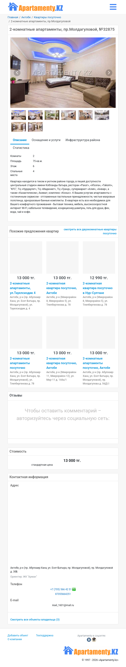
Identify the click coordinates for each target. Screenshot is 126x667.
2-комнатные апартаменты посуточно (20, 363)
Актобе (26, 17)
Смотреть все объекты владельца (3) (35, 619)
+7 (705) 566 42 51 (61, 589)
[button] (48, 428)
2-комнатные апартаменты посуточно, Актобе (96, 363)
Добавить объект (18, 635)
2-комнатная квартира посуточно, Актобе (61, 288)
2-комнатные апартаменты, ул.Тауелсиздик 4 (23, 288)
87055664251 (63, 594)
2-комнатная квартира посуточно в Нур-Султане (98, 288)
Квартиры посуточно (47, 17)
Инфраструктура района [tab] (83, 140)
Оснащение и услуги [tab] (46, 140)
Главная (13, 17)
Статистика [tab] (21, 148)
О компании (15, 639)
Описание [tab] (20, 140)
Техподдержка (44, 635)
